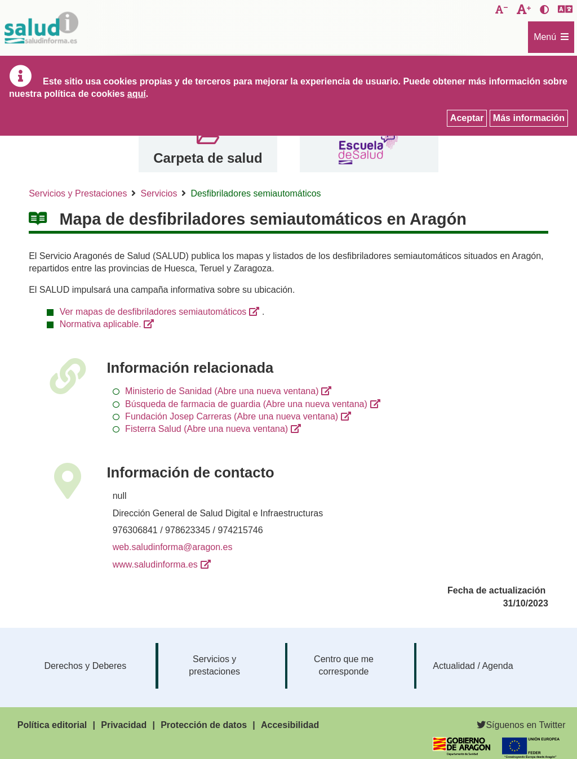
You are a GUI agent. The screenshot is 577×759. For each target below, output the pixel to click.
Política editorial (52, 725)
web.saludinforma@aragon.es (173, 547)
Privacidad (124, 725)
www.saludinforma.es (155, 564)
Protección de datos (204, 725)
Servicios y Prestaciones (78, 193)
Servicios (158, 193)
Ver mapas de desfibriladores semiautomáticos (153, 311)
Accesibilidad (290, 725)
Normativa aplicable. (100, 324)
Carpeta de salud (207, 158)
